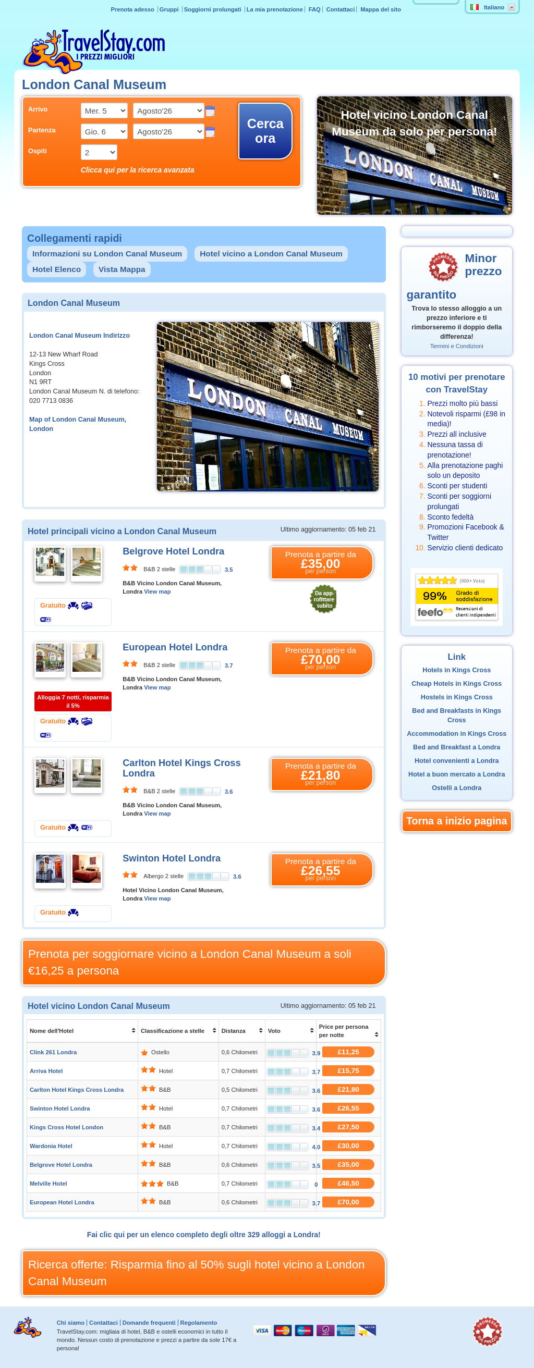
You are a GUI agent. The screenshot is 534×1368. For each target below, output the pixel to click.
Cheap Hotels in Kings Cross (456, 683)
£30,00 (348, 1146)
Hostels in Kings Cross (457, 697)
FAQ (315, 9)
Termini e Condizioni (456, 346)
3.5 (229, 569)
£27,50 (348, 1127)
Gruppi (170, 9)
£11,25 (348, 1052)
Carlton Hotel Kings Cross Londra (77, 1090)
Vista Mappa (122, 269)
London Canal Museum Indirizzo (79, 335)
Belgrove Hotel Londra (173, 551)
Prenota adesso (133, 9)
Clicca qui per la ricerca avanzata (138, 170)
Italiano (487, 7)
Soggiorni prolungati (213, 9)
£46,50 (348, 1183)
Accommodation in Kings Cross (456, 733)
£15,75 (348, 1071)
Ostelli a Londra (456, 788)
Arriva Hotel (46, 1071)
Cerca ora (265, 130)
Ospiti (37, 151)
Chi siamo (70, 1323)
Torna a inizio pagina (456, 821)
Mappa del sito (380, 9)
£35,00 (348, 1164)
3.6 (229, 791)
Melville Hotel (48, 1183)
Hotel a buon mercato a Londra (456, 774)
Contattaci (340, 9)
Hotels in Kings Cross (456, 670)
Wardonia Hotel (51, 1146)
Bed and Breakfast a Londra (456, 747)
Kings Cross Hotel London (66, 1127)
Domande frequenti (149, 1323)
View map (157, 591)
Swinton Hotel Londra (172, 858)
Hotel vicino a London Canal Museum (271, 253)
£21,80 (348, 1089)
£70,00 (348, 1202)
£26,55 (348, 1108)
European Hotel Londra (175, 647)
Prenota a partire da (321, 563)
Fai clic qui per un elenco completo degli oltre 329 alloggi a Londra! (204, 1234)
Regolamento (198, 1323)
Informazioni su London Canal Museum (107, 253)
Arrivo (37, 109)
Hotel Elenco (56, 269)
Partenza (42, 130)
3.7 (229, 665)
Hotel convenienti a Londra (457, 761)
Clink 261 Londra (53, 1052)
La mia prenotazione (275, 9)
